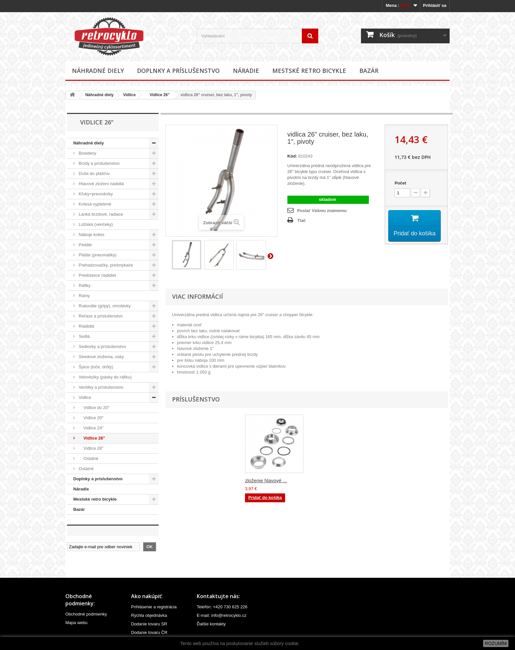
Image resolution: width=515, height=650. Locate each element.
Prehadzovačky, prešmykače (105, 265)
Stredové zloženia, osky (101, 356)
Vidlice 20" (90, 417)
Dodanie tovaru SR (149, 623)
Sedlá (84, 336)
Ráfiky (84, 285)
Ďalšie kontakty (211, 623)
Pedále (85, 244)
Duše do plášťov (94, 173)
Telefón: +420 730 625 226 (222, 606)
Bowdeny (87, 153)
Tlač (301, 220)
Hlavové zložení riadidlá (101, 183)
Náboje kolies (91, 234)
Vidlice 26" (157, 95)
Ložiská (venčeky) (95, 224)
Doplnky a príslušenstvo (178, 71)
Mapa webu (76, 622)
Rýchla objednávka (149, 615)
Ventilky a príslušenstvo (100, 387)
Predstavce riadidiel (97, 275)
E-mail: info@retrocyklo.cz (221, 615)
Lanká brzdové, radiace (100, 214)
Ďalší (272, 255)
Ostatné (88, 458)
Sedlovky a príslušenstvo (102, 346)
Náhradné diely (98, 71)
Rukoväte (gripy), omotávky (104, 305)
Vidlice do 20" (93, 407)
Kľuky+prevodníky (95, 193)
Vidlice (129, 95)
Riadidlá (86, 326)
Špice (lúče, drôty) (95, 366)
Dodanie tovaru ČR (149, 632)
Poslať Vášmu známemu (322, 210)
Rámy (84, 295)
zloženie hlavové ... (266, 480)
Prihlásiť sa (434, 5)
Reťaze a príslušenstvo (100, 316)
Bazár (368, 71)
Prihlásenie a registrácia (154, 606)
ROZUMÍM (496, 643)
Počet (400, 183)
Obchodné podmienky (86, 614)
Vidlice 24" (90, 427)
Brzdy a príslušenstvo (99, 163)
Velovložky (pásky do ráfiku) (105, 377)
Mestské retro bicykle (309, 71)
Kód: (292, 156)
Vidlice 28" (90, 448)
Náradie (246, 71)
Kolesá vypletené (94, 204)
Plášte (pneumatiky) (97, 254)
